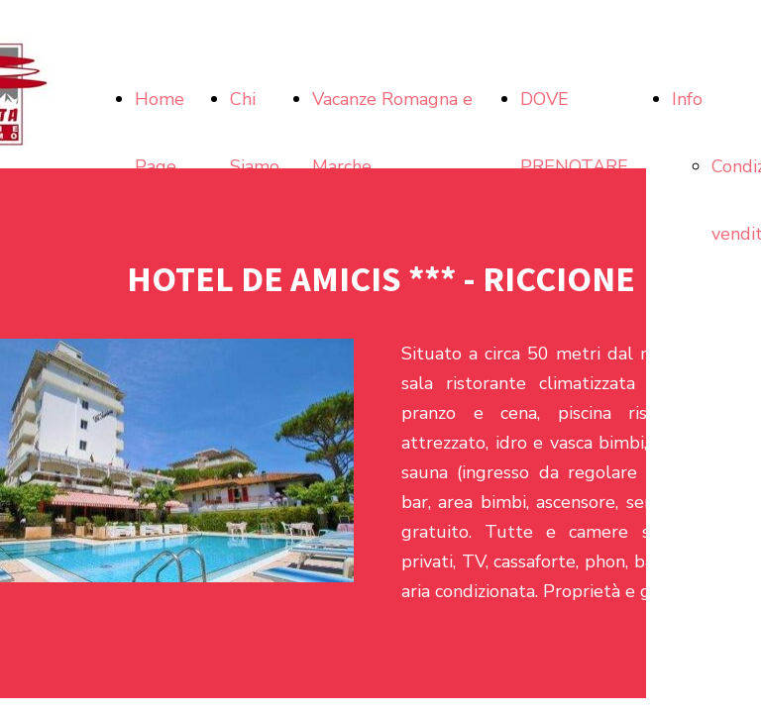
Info (687, 99)
